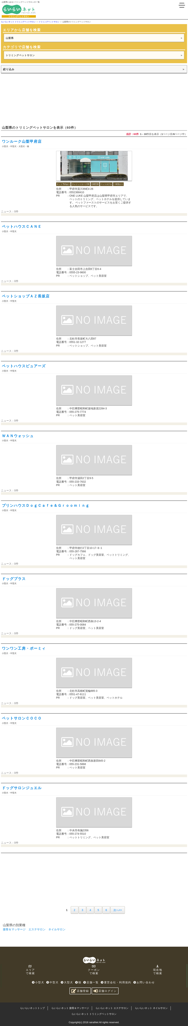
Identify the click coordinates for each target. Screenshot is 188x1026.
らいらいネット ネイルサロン (151, 1008)
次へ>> (117, 910)
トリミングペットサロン (20, 55)
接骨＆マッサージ (14, 929)
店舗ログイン (105, 991)
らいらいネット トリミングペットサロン (94, 1014)
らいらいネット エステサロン (112, 1008)
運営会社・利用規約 (116, 982)
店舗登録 (80, 991)
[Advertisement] (29, 99)
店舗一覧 (91, 982)
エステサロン (37, 929)
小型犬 (38, 982)
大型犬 (67, 982)
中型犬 (52, 982)
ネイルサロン (56, 929)
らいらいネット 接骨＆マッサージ (70, 1008)
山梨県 (10, 38)
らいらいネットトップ (32, 1008)
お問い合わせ (144, 982)
